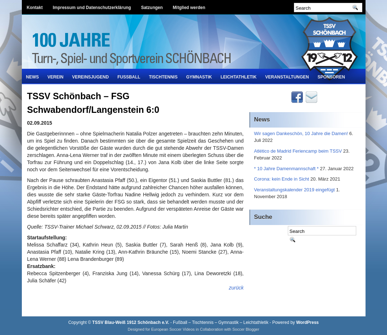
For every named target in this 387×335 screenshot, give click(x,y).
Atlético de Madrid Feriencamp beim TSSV (298, 151)
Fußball (128, 77)
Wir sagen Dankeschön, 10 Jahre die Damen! (301, 133)
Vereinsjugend (90, 77)
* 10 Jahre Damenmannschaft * (286, 168)
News (32, 77)
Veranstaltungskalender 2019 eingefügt (294, 189)
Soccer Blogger (245, 329)
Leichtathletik (239, 77)
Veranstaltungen (287, 77)
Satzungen (152, 7)
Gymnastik (199, 77)
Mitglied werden (189, 7)
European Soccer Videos (173, 329)
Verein (56, 77)
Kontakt (35, 7)
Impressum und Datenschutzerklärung (92, 7)
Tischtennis (163, 77)
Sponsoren (331, 77)
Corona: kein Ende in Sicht (281, 179)
